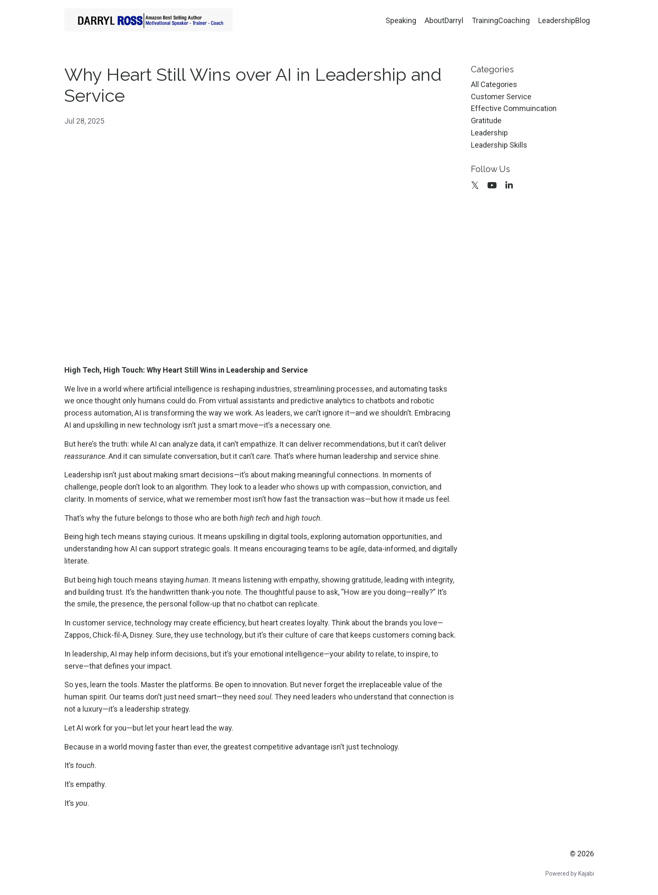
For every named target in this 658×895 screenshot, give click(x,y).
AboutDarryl (444, 20)
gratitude (486, 120)
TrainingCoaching (501, 20)
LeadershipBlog (564, 20)
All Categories (494, 84)
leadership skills (499, 144)
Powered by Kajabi (569, 873)
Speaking (401, 20)
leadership (489, 132)
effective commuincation (514, 108)
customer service (501, 96)
